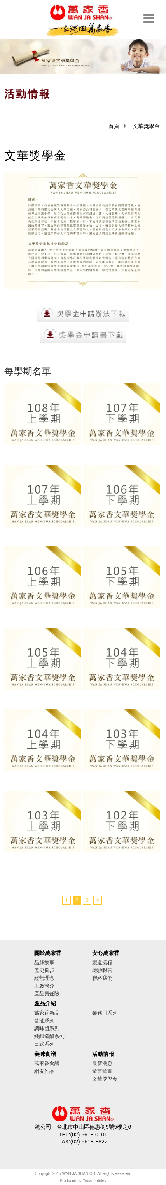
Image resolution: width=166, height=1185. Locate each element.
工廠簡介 (44, 986)
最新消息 (102, 1063)
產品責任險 (46, 993)
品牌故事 (44, 962)
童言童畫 (102, 1071)
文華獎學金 (146, 126)
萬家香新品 (46, 1013)
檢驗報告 (102, 970)
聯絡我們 (102, 978)
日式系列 (44, 1044)
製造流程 (102, 962)
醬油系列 (44, 1021)
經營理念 (44, 978)
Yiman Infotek (95, 1180)
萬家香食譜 (46, 1063)
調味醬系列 (46, 1028)
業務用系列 (104, 1013)
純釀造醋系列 (49, 1036)
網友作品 (44, 1071)
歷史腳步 (44, 970)
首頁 (113, 126)
